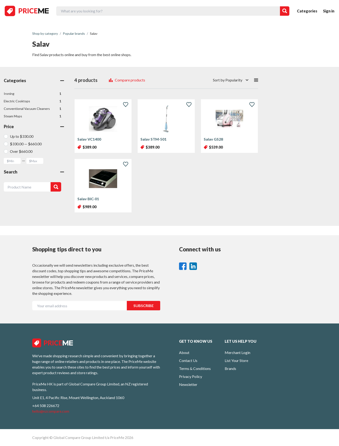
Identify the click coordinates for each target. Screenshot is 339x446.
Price (34, 126)
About (184, 352)
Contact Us (188, 360)
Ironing (32, 93)
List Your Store (236, 360)
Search (34, 171)
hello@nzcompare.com (50, 411)
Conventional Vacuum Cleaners (32, 108)
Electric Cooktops (32, 101)
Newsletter (188, 384)
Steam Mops (32, 116)
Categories (307, 11)
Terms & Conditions (195, 368)
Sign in (328, 11)
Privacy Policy (190, 376)
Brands (230, 368)
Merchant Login (237, 352)
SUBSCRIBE (143, 305)
